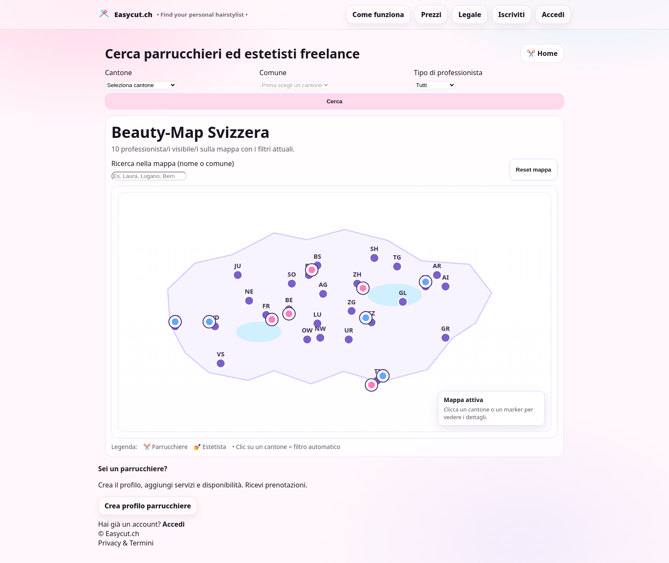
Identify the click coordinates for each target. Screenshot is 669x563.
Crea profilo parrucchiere (148, 505)
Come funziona (378, 14)
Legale (469, 14)
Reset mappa (533, 169)
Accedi (553, 14)
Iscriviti (511, 14)
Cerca (334, 101)
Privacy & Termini (126, 543)
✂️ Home (542, 53)
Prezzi (431, 14)
